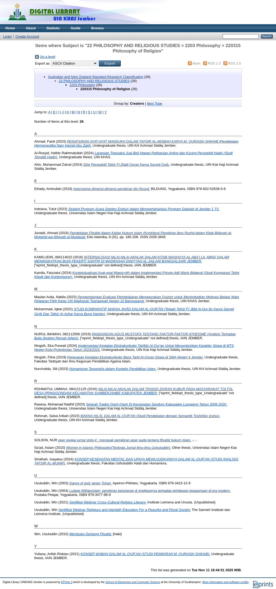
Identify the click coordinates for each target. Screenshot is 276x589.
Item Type (154, 103)
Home (10, 28)
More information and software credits (225, 582)
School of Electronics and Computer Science (132, 582)
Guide (75, 28)
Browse (97, 28)
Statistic (53, 28)
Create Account (27, 36)
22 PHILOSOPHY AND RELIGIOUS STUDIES (94, 81)
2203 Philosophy (82, 85)
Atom (196, 63)
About (31, 28)
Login (7, 36)
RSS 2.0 (234, 63)
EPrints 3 (67, 582)
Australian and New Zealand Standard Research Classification (95, 77)
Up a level (47, 57)
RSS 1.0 (214, 63)
